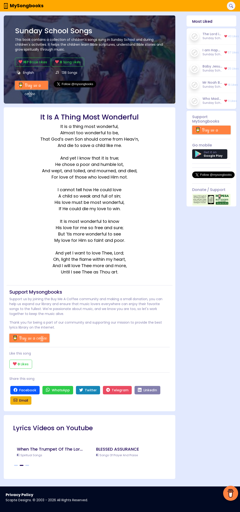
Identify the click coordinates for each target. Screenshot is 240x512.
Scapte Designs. (19, 500)
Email (21, 400)
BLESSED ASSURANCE (117, 449)
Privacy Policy (19, 494)
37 (231, 52)
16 (231, 85)
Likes (21, 364)
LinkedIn (147, 390)
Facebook (25, 390)
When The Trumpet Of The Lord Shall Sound (50, 449)
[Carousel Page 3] (27, 465)
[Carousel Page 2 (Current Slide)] (21, 465)
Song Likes (68, 62)
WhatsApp (58, 390)
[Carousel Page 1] (16, 465)
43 (231, 36)
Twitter (88, 390)
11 (230, 101)
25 (231, 69)
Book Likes (33, 62)
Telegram (117, 390)
